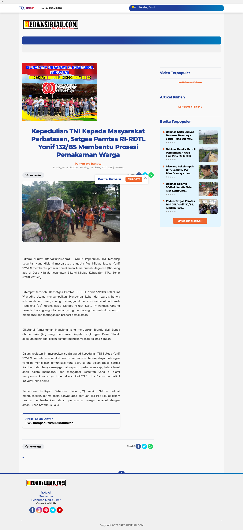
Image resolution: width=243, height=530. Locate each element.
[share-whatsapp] (151, 175)
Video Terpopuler (175, 73)
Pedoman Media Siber (46, 500)
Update (134, 179)
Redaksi (46, 492)
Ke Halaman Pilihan (190, 106)
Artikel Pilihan (172, 97)
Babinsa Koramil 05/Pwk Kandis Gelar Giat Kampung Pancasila (179, 187)
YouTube (62, 512)
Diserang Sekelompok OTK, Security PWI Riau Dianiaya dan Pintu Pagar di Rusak (180, 170)
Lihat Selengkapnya (190, 220)
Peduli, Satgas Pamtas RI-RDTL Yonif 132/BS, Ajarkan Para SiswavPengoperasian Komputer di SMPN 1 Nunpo (180, 205)
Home (30, 8)
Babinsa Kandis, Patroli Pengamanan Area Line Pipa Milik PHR (181, 153)
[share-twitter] (144, 446)
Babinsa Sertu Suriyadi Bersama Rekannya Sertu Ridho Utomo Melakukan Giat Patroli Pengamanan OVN (180, 135)
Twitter (54, 512)
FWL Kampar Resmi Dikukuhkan (49, 423)
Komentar (33, 175)
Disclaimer (46, 496)
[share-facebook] (138, 446)
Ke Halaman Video (190, 82)
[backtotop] (121, 474)
